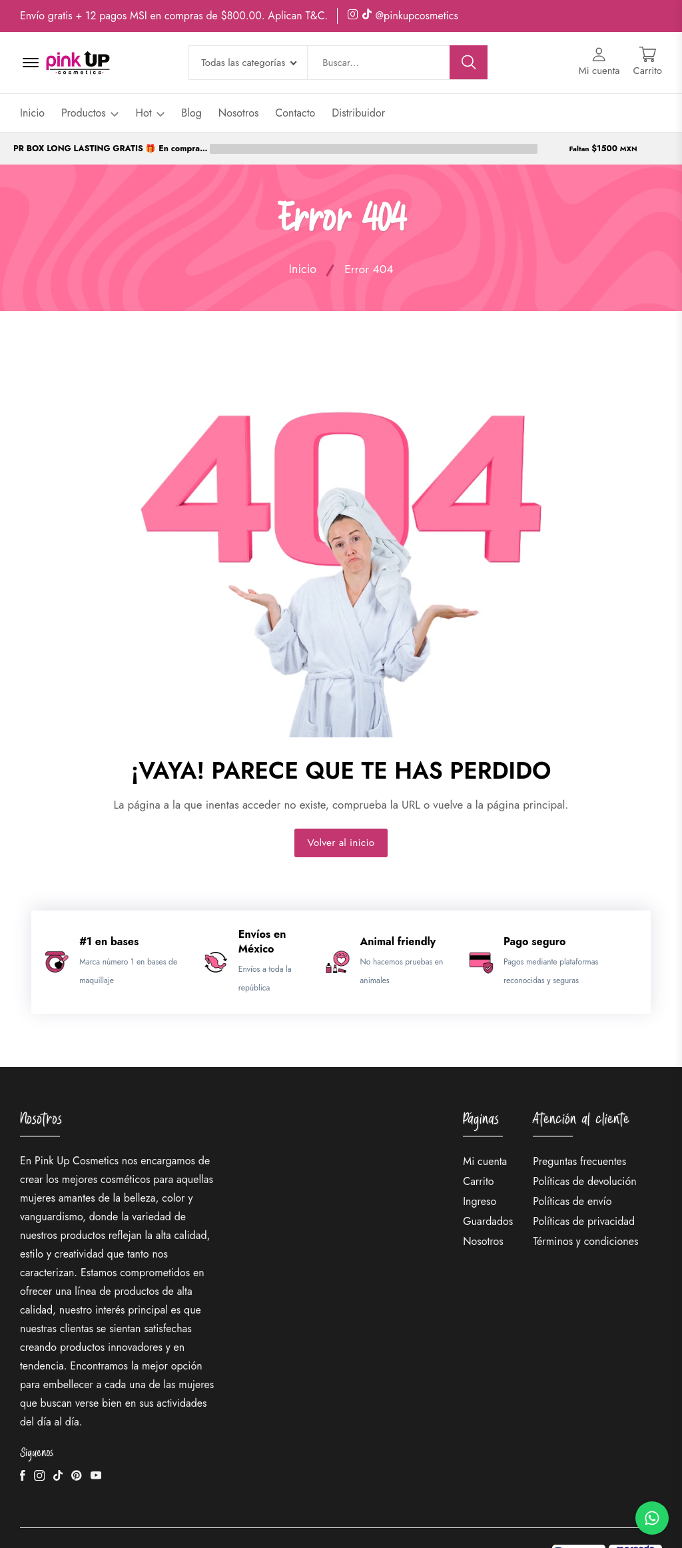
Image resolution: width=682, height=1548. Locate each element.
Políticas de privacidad (584, 1189)
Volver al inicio (341, 810)
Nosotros (238, 113)
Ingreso (479, 1169)
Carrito (478, 1149)
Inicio (32, 113)
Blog (191, 113)
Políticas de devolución (584, 1149)
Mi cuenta (485, 1129)
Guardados (488, 1189)
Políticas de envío (572, 1169)
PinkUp (123, 1521)
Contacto (295, 113)
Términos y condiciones (585, 1209)
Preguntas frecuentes (579, 1129)
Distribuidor (358, 113)
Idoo (308, 1521)
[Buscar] (469, 62)
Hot (150, 113)
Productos (90, 113)
